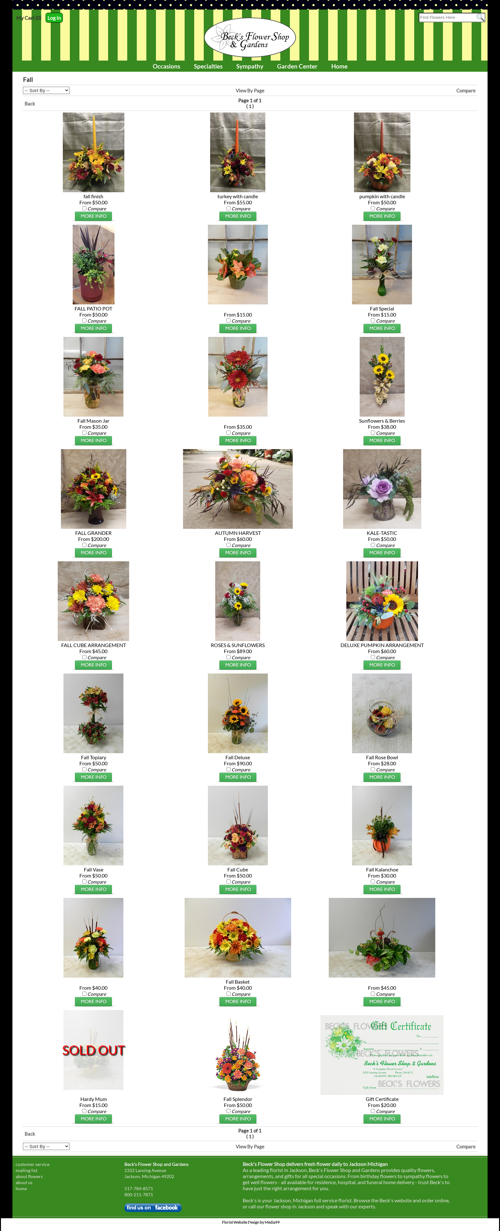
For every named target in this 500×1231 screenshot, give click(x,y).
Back (30, 103)
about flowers (29, 1176)
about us (24, 1182)
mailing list (26, 1170)
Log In (54, 18)
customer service (32, 1164)
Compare (465, 90)
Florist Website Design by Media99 (251, 1222)
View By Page (250, 90)
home (21, 1188)
